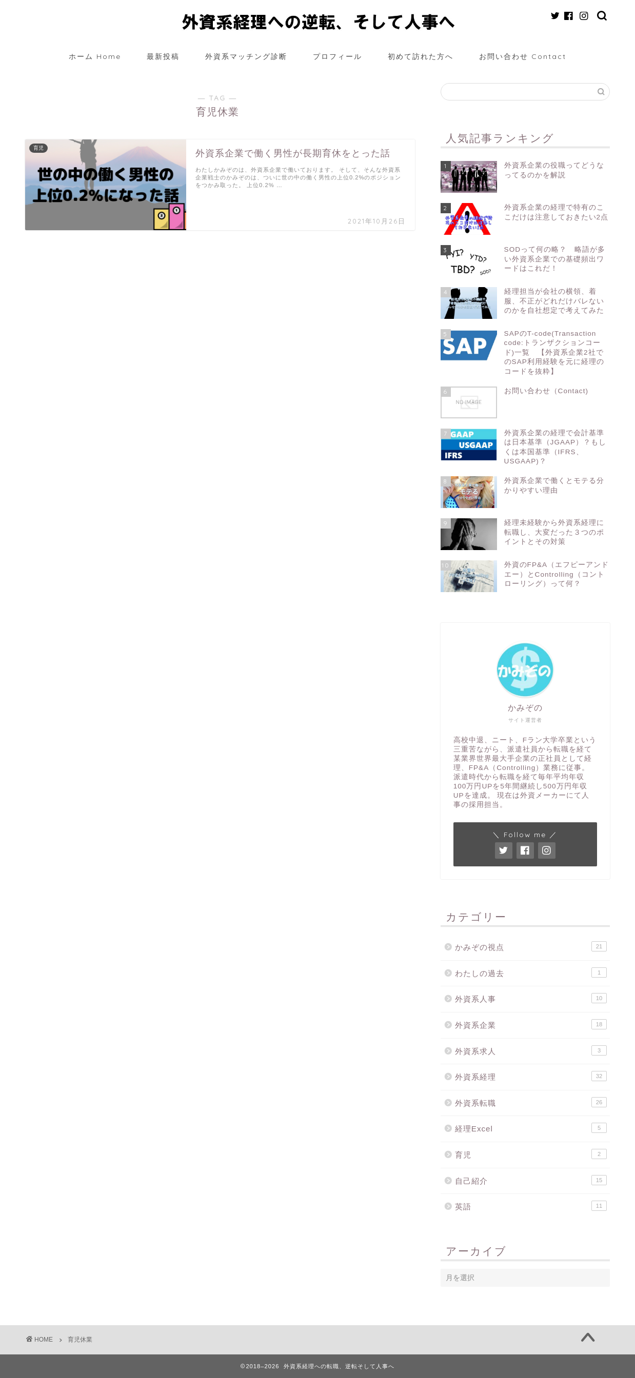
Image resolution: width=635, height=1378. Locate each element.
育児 (531, 1154)
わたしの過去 (531, 972)
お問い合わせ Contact (522, 56)
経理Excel (531, 1128)
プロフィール (337, 56)
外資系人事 (531, 998)
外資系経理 (531, 1076)
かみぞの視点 (531, 946)
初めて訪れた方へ (420, 56)
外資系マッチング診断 (246, 56)
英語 (531, 1206)
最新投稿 (163, 56)
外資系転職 (531, 1102)
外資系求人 (531, 1050)
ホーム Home (95, 56)
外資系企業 (531, 1024)
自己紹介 (531, 1180)
